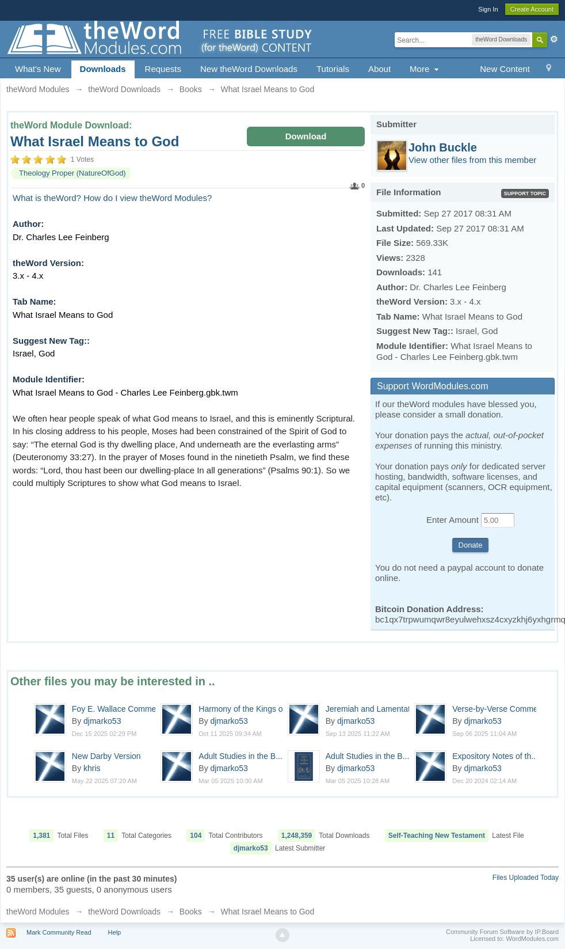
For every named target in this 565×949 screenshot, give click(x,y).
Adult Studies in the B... (240, 756)
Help (114, 932)
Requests (163, 69)
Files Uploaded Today (526, 878)
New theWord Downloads (248, 69)
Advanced (554, 39)
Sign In (488, 9)
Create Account (531, 9)
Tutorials (332, 69)
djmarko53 (102, 721)
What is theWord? (47, 198)
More (425, 69)
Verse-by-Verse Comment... (501, 708)
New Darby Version (106, 756)
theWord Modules (37, 911)
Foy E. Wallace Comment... (121, 708)
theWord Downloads (124, 911)
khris (92, 768)
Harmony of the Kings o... (243, 708)
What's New (38, 69)
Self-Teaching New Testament (436, 836)
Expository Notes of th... (495, 756)
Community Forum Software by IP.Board (502, 931)
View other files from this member (472, 160)
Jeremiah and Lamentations (375, 708)
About (379, 69)
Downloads (103, 69)
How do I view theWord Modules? (147, 198)
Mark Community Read (58, 932)
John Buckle (443, 147)
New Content (505, 69)
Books (191, 911)
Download (306, 136)
